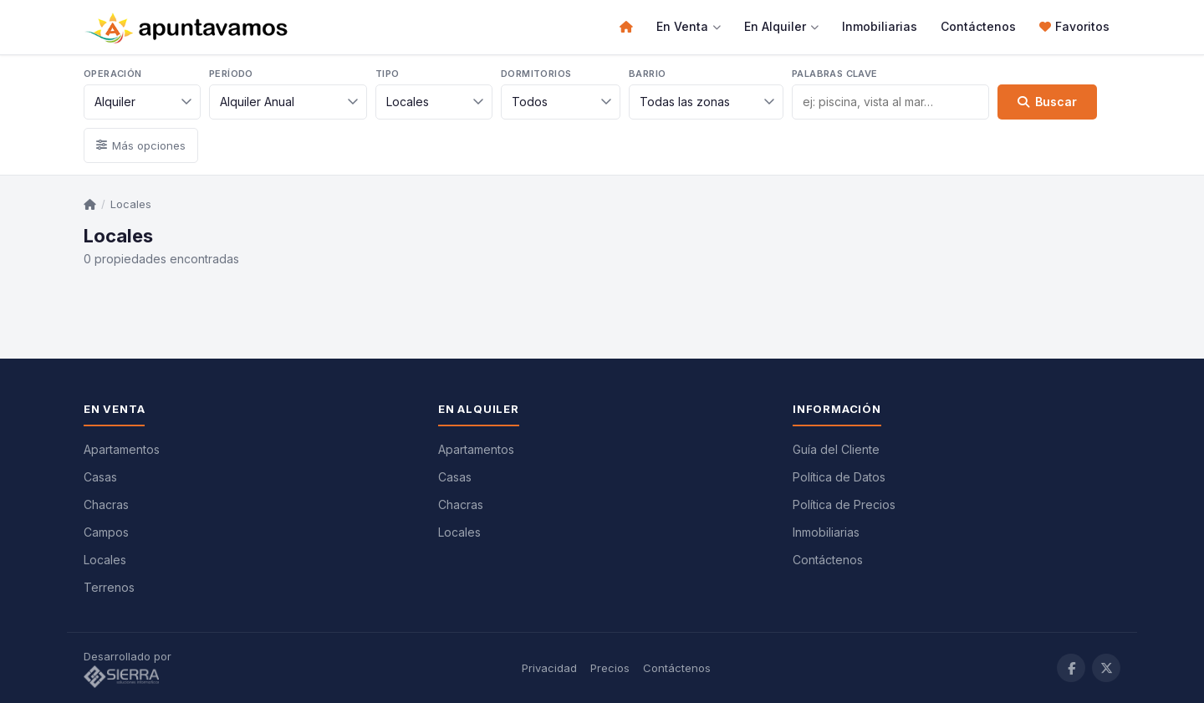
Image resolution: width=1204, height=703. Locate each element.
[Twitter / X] (1106, 668)
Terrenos (109, 587)
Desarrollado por (129, 669)
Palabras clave (835, 73)
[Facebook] (1071, 668)
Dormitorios (536, 73)
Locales (130, 204)
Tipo (387, 73)
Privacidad (549, 668)
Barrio (647, 73)
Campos (106, 532)
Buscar (1047, 101)
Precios (610, 668)
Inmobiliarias (879, 26)
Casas (100, 477)
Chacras (106, 504)
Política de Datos (839, 477)
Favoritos (1074, 26)
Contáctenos (978, 26)
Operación (113, 73)
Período (231, 73)
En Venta (688, 26)
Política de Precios (844, 504)
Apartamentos (122, 449)
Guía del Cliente (836, 449)
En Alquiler (781, 26)
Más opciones (141, 145)
